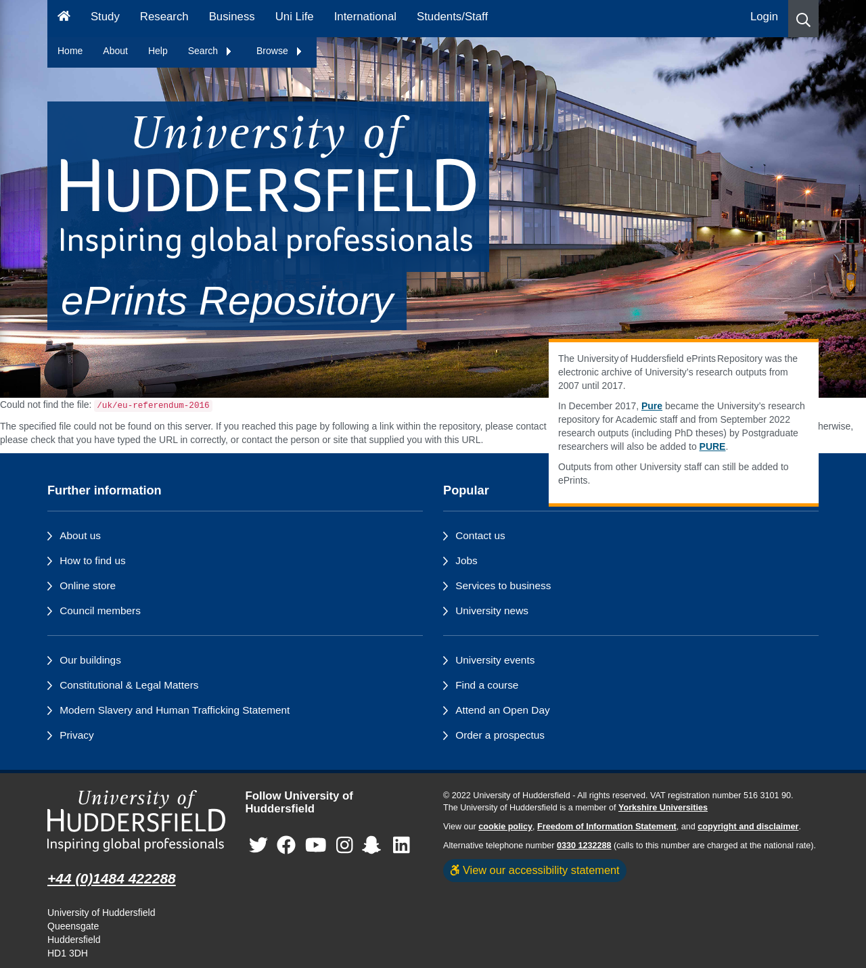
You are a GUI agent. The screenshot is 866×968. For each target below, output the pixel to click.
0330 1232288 (584, 845)
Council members (100, 610)
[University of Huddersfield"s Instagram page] (344, 845)
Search (210, 50)
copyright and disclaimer (748, 826)
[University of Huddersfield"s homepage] (136, 821)
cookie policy (505, 826)
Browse (279, 50)
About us (80, 535)
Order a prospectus (500, 735)
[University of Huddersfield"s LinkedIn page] (401, 845)
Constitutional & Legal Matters (129, 685)
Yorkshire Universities (663, 807)
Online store (88, 585)
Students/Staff (452, 16)
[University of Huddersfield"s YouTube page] (316, 845)
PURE (713, 446)
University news (491, 610)
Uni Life (294, 16)
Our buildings (90, 660)
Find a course (486, 685)
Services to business (503, 585)
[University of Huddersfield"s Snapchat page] (374, 845)
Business (232, 16)
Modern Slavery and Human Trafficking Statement (175, 710)
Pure (651, 405)
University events (494, 660)
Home (70, 50)
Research (164, 16)
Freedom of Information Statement (607, 826)
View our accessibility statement (535, 870)
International (365, 16)
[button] (803, 18)
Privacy (76, 735)
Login (764, 16)
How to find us (93, 560)
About (115, 50)
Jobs (466, 560)
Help (158, 50)
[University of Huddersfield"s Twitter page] (258, 845)
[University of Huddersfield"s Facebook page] (286, 845)
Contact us (480, 535)
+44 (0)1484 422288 (111, 878)
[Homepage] (64, 18)
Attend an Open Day (502, 710)
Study (105, 16)
